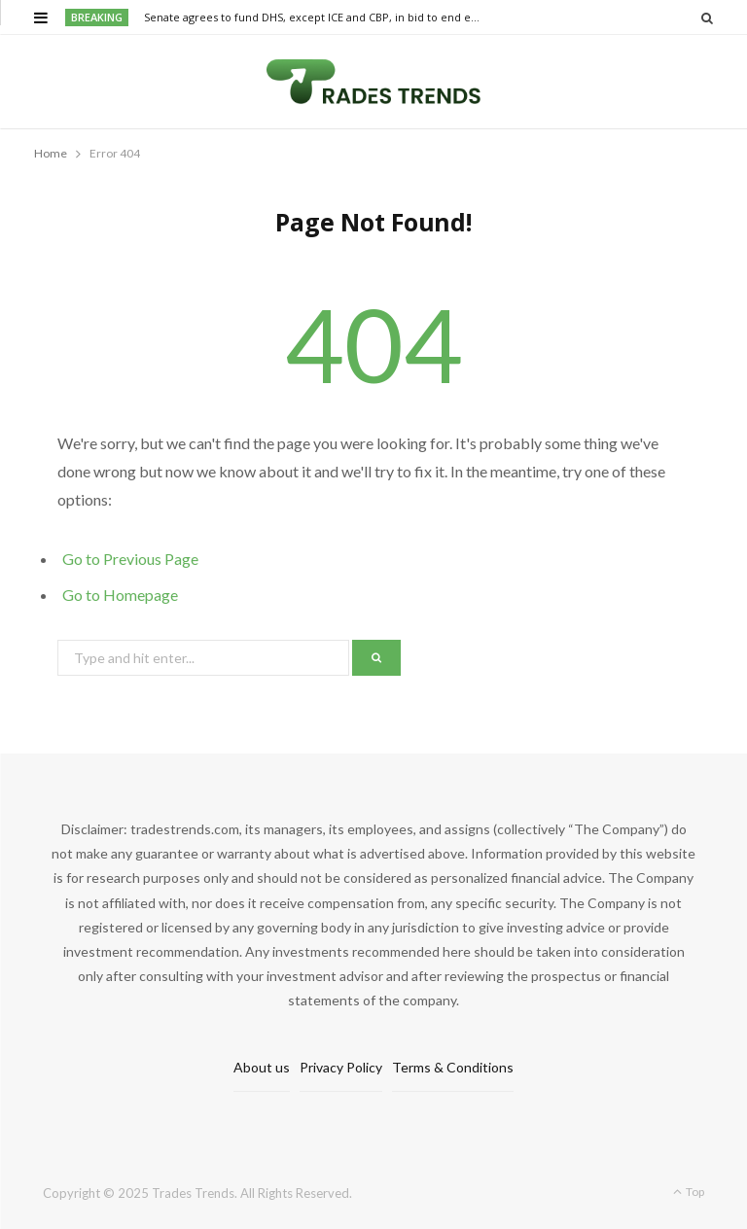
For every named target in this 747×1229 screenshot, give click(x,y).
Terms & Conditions (453, 1067)
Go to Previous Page (130, 558)
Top (688, 1191)
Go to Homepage (120, 594)
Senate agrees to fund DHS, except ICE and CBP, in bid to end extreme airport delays (317, 17)
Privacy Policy (341, 1067)
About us (261, 1067)
